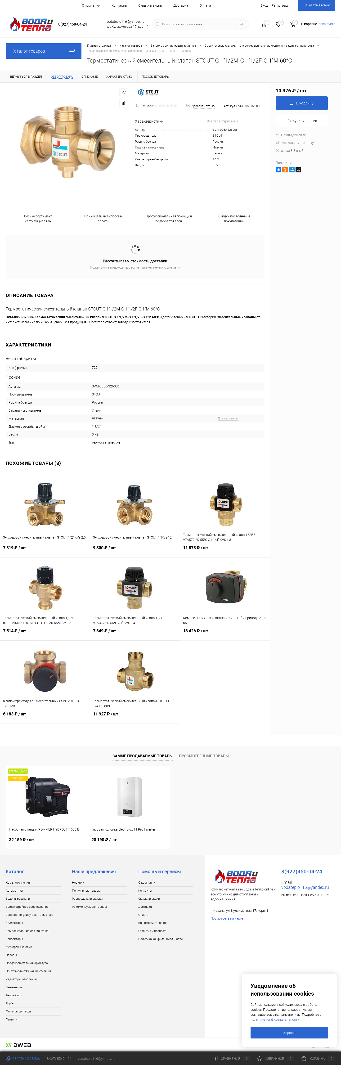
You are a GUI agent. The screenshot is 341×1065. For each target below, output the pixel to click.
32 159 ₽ (21, 839)
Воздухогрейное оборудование (27, 906)
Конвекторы (14, 939)
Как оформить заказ (152, 923)
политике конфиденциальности (275, 1019)
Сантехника (14, 987)
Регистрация (282, 5)
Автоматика (14, 890)
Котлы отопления (18, 882)
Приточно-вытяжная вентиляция (29, 971)
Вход (264, 5)
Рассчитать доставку (295, 143)
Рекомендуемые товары (89, 906)
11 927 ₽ (135, 716)
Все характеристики (222, 121)
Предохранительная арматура (27, 963)
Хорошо (289, 1033)
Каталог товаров (43, 51)
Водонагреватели (18, 898)
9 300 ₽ (135, 550)
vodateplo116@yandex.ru (305, 887)
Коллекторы (14, 923)
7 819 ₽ (45, 550)
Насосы (11, 955)
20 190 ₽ (104, 839)
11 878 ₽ (225, 550)
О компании (91, 5)
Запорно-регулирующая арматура (29, 915)
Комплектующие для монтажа (27, 931)
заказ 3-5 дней (289, 151)
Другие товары (228, 418)
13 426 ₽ (225, 633)
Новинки (78, 882)
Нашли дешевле (291, 135)
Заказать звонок (317, 5)
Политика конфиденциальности (160, 939)
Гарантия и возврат (152, 931)
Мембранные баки (19, 947)
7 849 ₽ (135, 633)
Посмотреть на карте (227, 918)
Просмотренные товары (204, 756)
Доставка (180, 5)
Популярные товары (86, 890)
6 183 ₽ (45, 716)
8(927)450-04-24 (58, 1059)
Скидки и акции (150, 5)
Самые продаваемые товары (142, 756)
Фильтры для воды (19, 1011)
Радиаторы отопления (21, 979)
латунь (217, 153)
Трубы (10, 1003)
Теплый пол (14, 995)
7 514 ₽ (45, 633)
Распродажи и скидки (87, 898)
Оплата (205, 5)
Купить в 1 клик (302, 121)
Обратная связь (23, 1059)
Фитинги (11, 1019)
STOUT (218, 135)
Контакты (119, 5)
